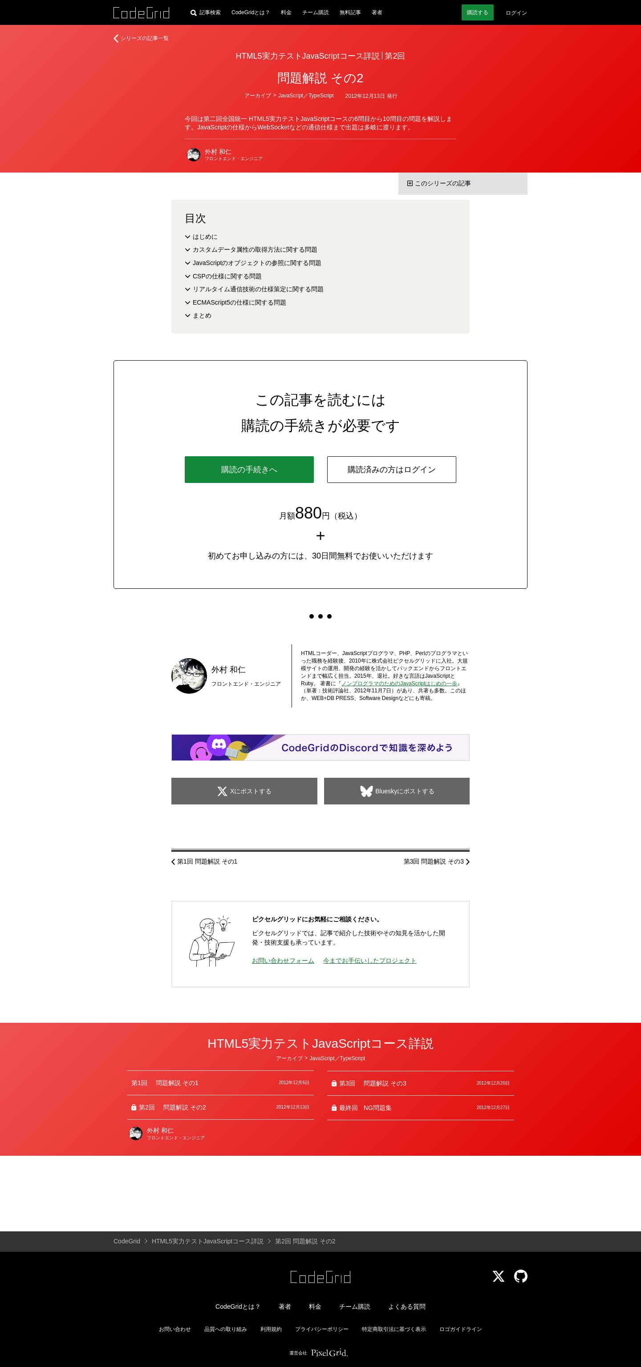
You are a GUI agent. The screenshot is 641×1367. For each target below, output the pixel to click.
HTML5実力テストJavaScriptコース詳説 (308, 56)
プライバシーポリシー (322, 1329)
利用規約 (271, 1329)
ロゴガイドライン (460, 1329)
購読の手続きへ (249, 469)
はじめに (205, 236)
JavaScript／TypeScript (306, 95)
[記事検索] (206, 12)
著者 (377, 12)
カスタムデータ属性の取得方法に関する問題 (255, 249)
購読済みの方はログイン (392, 469)
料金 (286, 12)
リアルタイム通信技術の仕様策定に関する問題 (258, 289)
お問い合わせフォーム (283, 960)
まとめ (202, 315)
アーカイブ (257, 95)
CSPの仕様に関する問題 (227, 276)
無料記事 (350, 12)
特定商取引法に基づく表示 (394, 1329)
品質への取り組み (225, 1329)
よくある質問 (407, 1306)
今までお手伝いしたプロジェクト (370, 960)
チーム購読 (315, 12)
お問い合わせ (175, 1329)
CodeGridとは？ (250, 12)
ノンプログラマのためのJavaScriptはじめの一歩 (399, 683)
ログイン (516, 13)
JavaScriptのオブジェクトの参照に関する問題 (257, 262)
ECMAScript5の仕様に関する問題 (239, 302)
